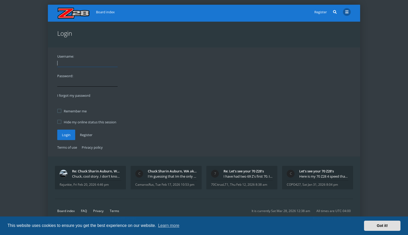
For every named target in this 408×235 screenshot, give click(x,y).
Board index (66, 211)
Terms (114, 211)
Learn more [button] (168, 225)
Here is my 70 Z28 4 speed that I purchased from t (323, 176)
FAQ (84, 211)
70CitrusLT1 (219, 184)
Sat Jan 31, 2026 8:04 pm (320, 184)
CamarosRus (144, 184)
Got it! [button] (382, 226)
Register (320, 12)
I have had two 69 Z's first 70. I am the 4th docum (248, 176)
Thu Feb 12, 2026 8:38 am (248, 184)
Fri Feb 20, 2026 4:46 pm (91, 184)
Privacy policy (92, 147)
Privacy (98, 211)
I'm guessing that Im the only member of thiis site (172, 176)
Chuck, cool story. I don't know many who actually (96, 176)
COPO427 (294, 184)
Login (66, 134)
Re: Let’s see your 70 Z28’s (244, 171)
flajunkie (66, 184)
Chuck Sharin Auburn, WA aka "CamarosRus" (172, 171)
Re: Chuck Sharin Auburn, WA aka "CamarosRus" (96, 171)
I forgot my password (73, 95)
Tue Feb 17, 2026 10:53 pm (174, 184)
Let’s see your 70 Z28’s (316, 171)
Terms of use (67, 147)
